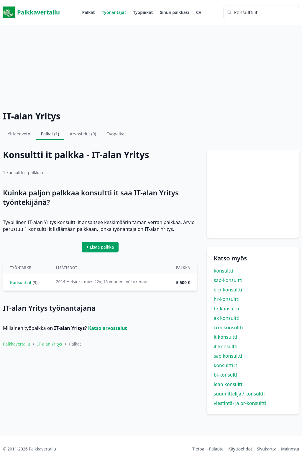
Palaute (216, 449)
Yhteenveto (19, 134)
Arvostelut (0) (83, 134)
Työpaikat (143, 12)
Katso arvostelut (107, 328)
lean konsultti (229, 384)
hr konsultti (226, 308)
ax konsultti (226, 318)
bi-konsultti (226, 375)
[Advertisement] (151, 66)
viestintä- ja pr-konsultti (240, 403)
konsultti (223, 271)
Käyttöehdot (240, 449)
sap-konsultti (228, 280)
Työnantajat (114, 12)
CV (198, 12)
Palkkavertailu (31, 12)
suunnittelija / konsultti (239, 393)
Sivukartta (266, 449)
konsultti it (225, 365)
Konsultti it (21, 282)
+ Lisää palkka (100, 247)
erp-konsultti (228, 289)
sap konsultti (228, 356)
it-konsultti (226, 346)
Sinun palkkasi (174, 12)
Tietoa (198, 449)
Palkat (88, 12)
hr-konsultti (226, 299)
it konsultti (225, 337)
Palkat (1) (50, 134)
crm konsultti (228, 327)
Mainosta (290, 449)
